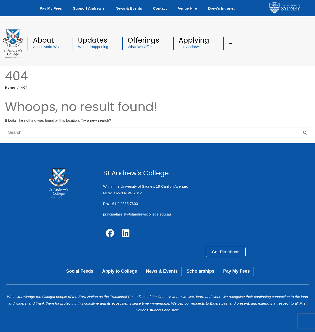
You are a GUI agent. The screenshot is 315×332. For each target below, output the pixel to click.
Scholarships (200, 271)
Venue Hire (187, 8)
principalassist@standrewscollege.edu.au (137, 214)
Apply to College (119, 271)
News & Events (128, 8)
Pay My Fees (51, 8)
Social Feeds (79, 271)
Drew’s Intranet (221, 8)
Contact (160, 8)
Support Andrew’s (88, 8)
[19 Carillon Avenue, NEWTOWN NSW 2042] (250, 205)
